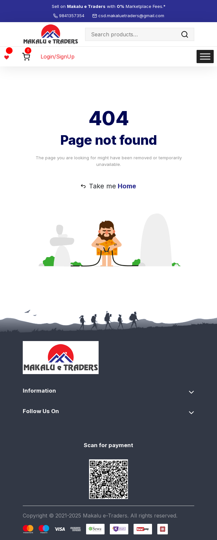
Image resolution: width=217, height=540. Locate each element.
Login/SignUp (58, 56)
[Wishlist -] (7, 56)
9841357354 (72, 15)
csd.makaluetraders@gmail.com (131, 15)
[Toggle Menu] (205, 57)
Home (127, 186)
